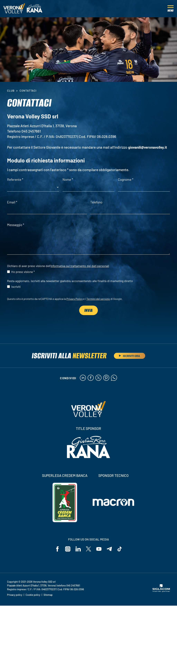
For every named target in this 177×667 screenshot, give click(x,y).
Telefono (96, 202)
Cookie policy (33, 594)
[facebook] (91, 378)
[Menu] (170, 8)
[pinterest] (106, 378)
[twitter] (98, 378)
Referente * (15, 179)
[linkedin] (83, 378)
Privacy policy (14, 594)
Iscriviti (16, 286)
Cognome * (125, 179)
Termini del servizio (98, 298)
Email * (12, 202)
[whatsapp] (114, 378)
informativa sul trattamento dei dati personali (80, 266)
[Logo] (14, 8)
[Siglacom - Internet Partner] (161, 591)
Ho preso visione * (23, 272)
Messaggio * (15, 225)
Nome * (68, 179)
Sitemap (48, 594)
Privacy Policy (74, 298)
